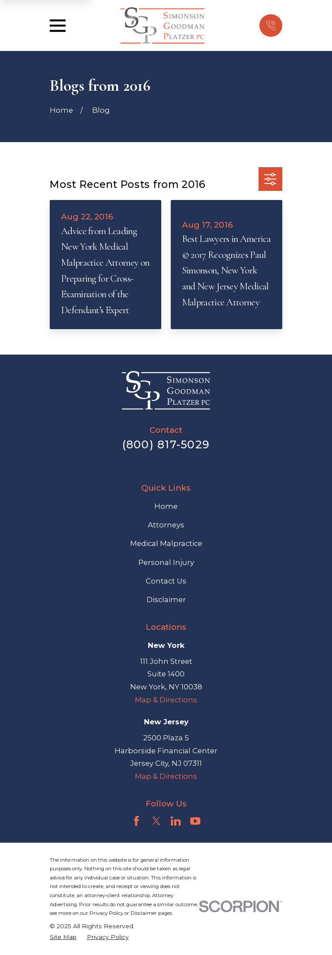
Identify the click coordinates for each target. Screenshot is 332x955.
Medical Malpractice (166, 543)
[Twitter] (156, 821)
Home (166, 506)
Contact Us (166, 581)
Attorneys (166, 524)
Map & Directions (166, 699)
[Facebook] (136, 821)
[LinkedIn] (176, 821)
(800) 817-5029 (166, 444)
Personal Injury (166, 562)
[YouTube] (195, 821)
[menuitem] (63, 937)
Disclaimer (166, 599)
